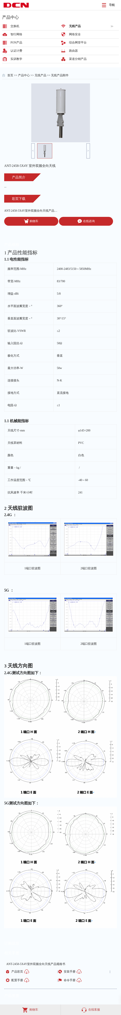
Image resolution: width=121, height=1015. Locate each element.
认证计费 (16, 50)
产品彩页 (17, 971)
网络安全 (75, 34)
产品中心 (24, 75)
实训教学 (16, 59)
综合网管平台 (78, 42)
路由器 (73, 50)
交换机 (14, 26)
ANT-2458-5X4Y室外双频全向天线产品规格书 (31, 210)
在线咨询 (86, 221)
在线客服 (91, 1009)
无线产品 (75, 26)
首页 (10, 75)
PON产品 (16, 42)
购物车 (31, 221)
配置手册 (17, 980)
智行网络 (16, 34)
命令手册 (70, 980)
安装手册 (70, 971)
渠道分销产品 (78, 59)
